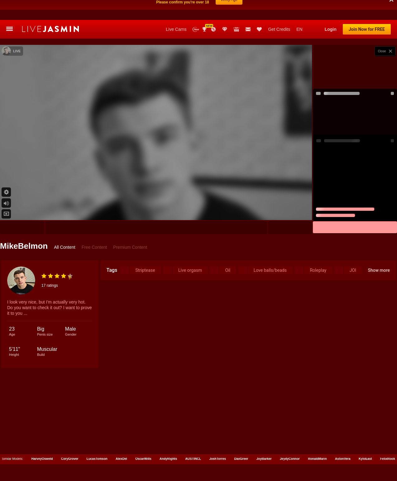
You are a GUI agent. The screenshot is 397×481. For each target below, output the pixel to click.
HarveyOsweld (42, 439)
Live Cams (176, 9)
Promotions (213, 9)
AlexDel (121, 439)
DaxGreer (241, 439)
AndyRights (168, 439)
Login (331, 9)
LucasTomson (97, 439)
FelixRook (387, 439)
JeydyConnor (290, 439)
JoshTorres (217, 439)
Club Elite (224, 9)
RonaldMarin (317, 439)
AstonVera (342, 439)
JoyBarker (264, 439)
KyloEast (365, 439)
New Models (196, 9)
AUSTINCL (193, 439)
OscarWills (143, 439)
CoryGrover (70, 439)
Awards (205, 9)
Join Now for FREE (367, 9)
